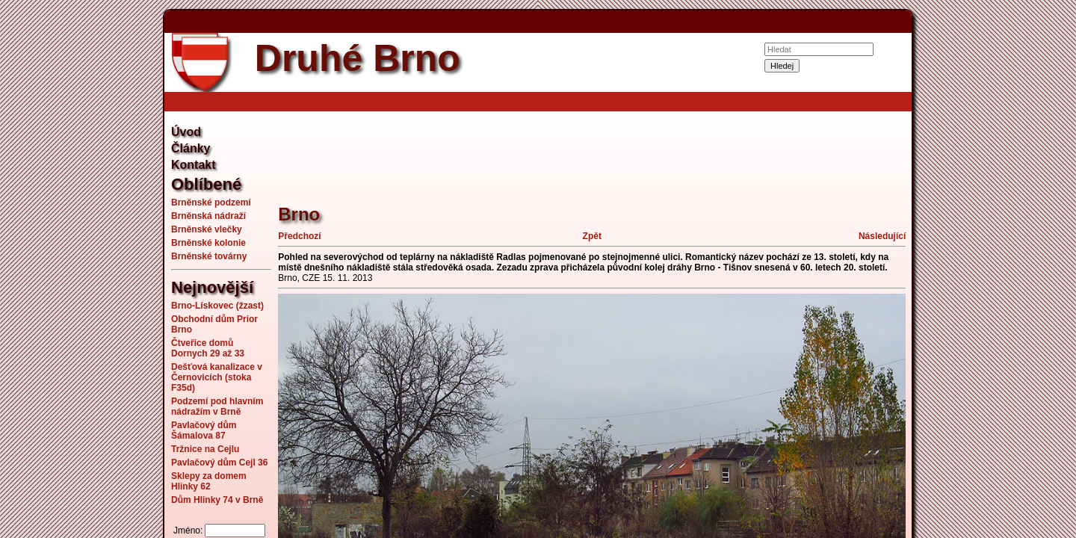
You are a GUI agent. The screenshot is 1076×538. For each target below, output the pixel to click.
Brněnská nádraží (208, 216)
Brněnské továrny (209, 256)
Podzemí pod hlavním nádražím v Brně (217, 406)
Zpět (592, 236)
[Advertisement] (89, 269)
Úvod (186, 132)
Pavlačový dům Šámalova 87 (203, 430)
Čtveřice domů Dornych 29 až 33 (207, 348)
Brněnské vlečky (206, 229)
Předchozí (299, 236)
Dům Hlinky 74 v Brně (217, 500)
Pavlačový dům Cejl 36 (219, 462)
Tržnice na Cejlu (205, 449)
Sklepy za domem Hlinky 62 (209, 481)
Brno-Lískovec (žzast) (217, 305)
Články (190, 148)
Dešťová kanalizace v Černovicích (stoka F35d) (216, 377)
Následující (882, 236)
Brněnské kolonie (208, 243)
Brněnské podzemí (211, 202)
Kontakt (193, 164)
